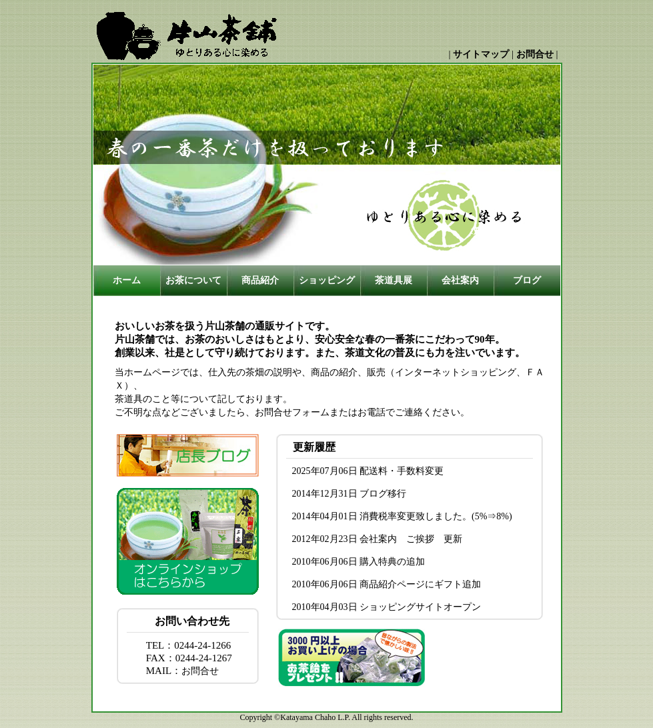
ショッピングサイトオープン (420, 607)
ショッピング (327, 280)
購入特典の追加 (392, 562)
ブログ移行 (383, 494)
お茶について (193, 280)
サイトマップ (481, 54)
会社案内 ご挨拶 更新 (411, 539)
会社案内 (460, 280)
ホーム (127, 280)
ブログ (527, 280)
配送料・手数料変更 (402, 471)
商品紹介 (260, 280)
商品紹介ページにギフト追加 (420, 584)
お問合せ (535, 54)
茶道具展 (393, 280)
